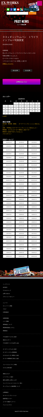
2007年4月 (34, 233)
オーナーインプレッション (10, 395)
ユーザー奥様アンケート (9, 401)
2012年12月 (9, 150)
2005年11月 (21, 256)
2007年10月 (34, 225)
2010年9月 (8, 184)
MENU (39, 3)
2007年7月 (34, 229)
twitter (14, 9)
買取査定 (5, 330)
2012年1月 (34, 161)
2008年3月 (8, 222)
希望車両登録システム (8, 327)
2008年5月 (21, 218)
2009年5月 (21, 203)
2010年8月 (21, 184)
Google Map (21, 9)
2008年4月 (34, 218)
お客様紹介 (6, 392)
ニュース (5, 302)
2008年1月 (34, 222)
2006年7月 (34, 244)
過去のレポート (7, 340)
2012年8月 (21, 153)
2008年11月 (21, 210)
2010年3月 (8, 191)
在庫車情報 (6, 318)
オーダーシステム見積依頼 (10, 352)
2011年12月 (9, 165)
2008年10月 (34, 210)
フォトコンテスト (7, 405)
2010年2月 (21, 191)
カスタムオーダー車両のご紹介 (11, 355)
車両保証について (7, 324)
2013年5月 (21, 142)
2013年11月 (9, 142)
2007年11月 (21, 225)
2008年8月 (21, 214)
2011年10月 (34, 165)
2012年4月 (34, 157)
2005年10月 (34, 256)
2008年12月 (9, 210)
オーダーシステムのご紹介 (10, 349)
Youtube (18, 9)
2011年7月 (34, 168)
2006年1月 (34, 252)
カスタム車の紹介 (7, 367)
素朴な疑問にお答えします (10, 380)
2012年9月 (8, 153)
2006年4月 (34, 248)
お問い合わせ (6, 293)
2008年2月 (21, 222)
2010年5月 (21, 188)
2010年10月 (34, 180)
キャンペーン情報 (7, 306)
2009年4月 (34, 203)
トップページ (6, 284)
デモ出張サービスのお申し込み (11, 343)
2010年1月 (34, 191)
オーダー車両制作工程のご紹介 (11, 358)
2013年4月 (34, 142)
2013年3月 (8, 146)
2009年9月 (8, 199)
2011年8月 (21, 168)
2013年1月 (34, 146)
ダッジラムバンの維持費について (11, 386)
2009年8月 (21, 199)
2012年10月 (34, 150)
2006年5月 (21, 248)
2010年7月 (34, 184)
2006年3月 (8, 252)
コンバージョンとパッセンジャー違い (12, 383)
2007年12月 (9, 225)
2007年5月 (21, 233)
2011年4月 (34, 172)
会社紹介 (5, 287)
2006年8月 (21, 244)
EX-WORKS (13, 3)
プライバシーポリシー (8, 296)
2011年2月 (21, 176)
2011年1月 (34, 176)
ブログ (4, 309)
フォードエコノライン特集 (10, 364)
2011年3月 (8, 176)
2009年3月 (8, 207)
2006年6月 (8, 248)
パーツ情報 (6, 321)
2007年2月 (21, 237)
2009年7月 (34, 199)
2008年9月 (8, 214)
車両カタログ (6, 373)
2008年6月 (8, 218)
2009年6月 (8, 203)
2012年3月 (8, 161)
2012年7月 (34, 153)
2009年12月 (9, 195)
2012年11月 (21, 150)
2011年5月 (21, 172)
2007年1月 (34, 237)
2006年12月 (9, 241)
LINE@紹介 (6, 312)
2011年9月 (8, 168)
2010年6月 (8, 188)
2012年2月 (21, 161)
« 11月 (5, 116)
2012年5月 (21, 157)
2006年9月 (8, 244)
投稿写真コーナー (7, 398)
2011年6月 (8, 172)
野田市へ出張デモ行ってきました (13, 132)
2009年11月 (21, 195)
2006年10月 (34, 241)
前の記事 (15, 70)
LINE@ (8, 9)
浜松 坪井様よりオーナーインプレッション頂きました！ (20, 128)
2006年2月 (21, 252)
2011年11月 (21, 165)
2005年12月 (9, 256)
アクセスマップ (7, 290)
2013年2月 (21, 146)
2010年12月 (9, 180)
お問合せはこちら (21, 82)
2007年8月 (21, 229)
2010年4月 (34, 188)
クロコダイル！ (7, 134)
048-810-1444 (31, 9)
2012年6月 (8, 157)
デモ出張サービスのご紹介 (10, 336)
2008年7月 (34, 214)
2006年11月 (21, 241)
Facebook (11, 9)
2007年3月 (8, 237)
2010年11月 (21, 180)
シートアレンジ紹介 (8, 377)
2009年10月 (34, 195)
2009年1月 (34, 207)
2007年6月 (8, 233)
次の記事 (27, 70)
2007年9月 (8, 229)
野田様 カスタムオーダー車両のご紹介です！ (17, 130)
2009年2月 (21, 207)
